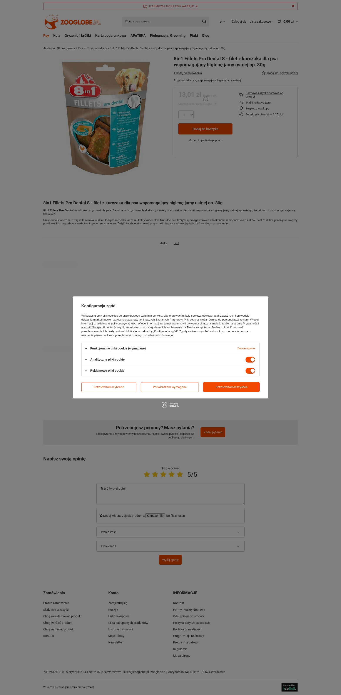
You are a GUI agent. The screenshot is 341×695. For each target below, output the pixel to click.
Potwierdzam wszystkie (231, 387)
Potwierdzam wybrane (109, 387)
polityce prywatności (123, 323)
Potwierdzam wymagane (170, 387)
